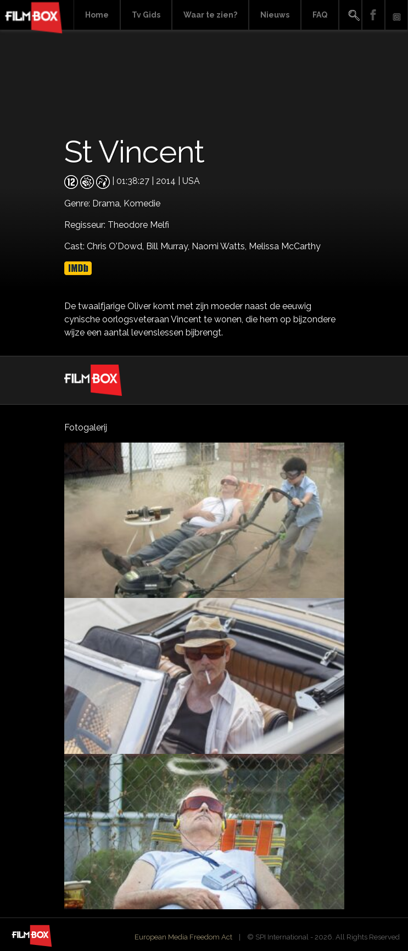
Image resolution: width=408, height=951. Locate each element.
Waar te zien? (210, 14)
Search (350, 15)
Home (97, 14)
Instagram (396, 15)
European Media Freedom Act (183, 937)
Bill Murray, (169, 246)
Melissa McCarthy (285, 246)
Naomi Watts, (220, 246)
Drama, (108, 203)
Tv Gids (146, 14)
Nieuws (274, 14)
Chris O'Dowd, (116, 246)
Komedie (142, 203)
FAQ (319, 14)
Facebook (373, 15)
